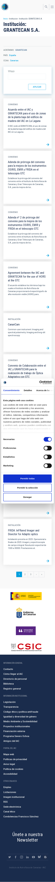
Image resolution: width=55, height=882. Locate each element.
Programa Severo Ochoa (16, 736)
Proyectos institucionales (16, 726)
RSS (5, 801)
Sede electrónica (12, 806)
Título (11, 71)
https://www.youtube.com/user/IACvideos (33, 857)
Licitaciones (9, 792)
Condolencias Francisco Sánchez (21, 816)
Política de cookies (13, 769)
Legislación (9, 702)
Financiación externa (14, 731)
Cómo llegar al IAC (13, 674)
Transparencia (10, 707)
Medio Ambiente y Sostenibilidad (20, 721)
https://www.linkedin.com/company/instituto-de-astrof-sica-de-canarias (27, 857)
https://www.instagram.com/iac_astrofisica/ (22, 857)
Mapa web (8, 754)
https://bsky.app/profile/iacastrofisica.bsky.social (39, 857)
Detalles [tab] (28, 390)
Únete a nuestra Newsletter (27, 837)
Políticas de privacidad (15, 759)
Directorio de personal (15, 679)
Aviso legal (9, 764)
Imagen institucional (14, 797)
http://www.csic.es (26, 647)
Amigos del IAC (11, 741)
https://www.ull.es (26, 630)
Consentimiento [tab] (11, 390)
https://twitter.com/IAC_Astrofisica (10, 857)
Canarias (14, 60)
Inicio (5, 19)
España (12, 55)
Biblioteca (8, 683)
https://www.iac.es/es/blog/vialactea (45, 857)
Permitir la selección (27, 488)
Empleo (7, 787)
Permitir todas (27, 478)
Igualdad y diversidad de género (20, 716)
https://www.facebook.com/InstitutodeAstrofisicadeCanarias (16, 857)
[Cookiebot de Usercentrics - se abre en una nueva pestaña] (39, 382)
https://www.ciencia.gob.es (26, 596)
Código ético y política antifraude (20, 711)
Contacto (8, 669)
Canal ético (9, 811)
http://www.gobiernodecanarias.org (26, 612)
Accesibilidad (10, 774)
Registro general (12, 688)
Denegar (27, 497)
